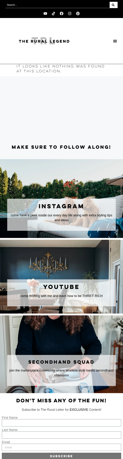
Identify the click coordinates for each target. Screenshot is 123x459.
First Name (10, 417)
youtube (61, 287)
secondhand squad (61, 362)
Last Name (10, 429)
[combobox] (57, 5)
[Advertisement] (61, 110)
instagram (62, 206)
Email (6, 442)
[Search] (114, 5)
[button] (115, 41)
